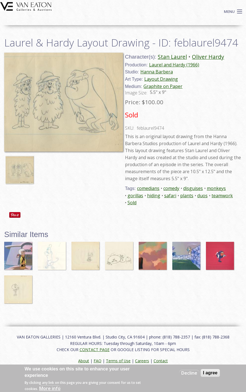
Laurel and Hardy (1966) (174, 65)
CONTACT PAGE (95, 349)
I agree (210, 372)
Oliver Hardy (208, 57)
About (83, 360)
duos (202, 195)
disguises (193, 188)
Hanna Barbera (156, 72)
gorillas (135, 195)
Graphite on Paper (162, 86)
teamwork (222, 195)
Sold (131, 203)
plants (186, 195)
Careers (142, 360)
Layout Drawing (161, 79)
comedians (148, 188)
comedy (171, 188)
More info (50, 388)
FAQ (97, 360)
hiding (153, 195)
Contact (161, 360)
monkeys (216, 188)
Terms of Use (118, 360)
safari (170, 195)
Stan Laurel (172, 57)
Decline (189, 373)
